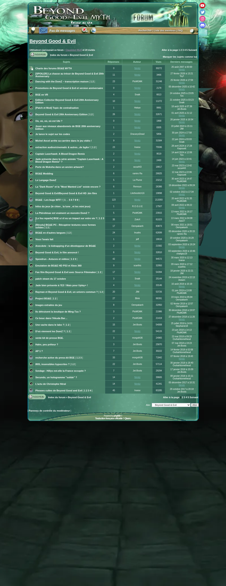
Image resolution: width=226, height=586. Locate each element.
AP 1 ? (39, 351)
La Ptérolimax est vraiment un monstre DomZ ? (62, 213)
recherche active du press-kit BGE (55, 357)
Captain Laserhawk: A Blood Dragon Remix (60, 154)
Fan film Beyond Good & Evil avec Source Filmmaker (65, 272)
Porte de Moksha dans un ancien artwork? (59, 167)
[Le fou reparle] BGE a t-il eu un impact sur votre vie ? (66, 218)
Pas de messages (62, 30)
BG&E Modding (44, 173)
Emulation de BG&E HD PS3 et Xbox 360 (58, 265)
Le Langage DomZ (45, 180)
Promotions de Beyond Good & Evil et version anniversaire (69, 88)
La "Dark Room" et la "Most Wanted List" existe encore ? (68, 186)
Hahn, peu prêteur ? (46, 344)
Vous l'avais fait (44, 239)
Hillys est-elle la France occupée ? (66, 370)
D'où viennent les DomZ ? (50, 331)
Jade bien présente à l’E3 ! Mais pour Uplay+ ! (61, 285)
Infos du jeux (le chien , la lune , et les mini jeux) (62, 206)
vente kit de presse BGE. (49, 338)
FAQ (180, 30)
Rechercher (145, 30)
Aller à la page (170, 50)
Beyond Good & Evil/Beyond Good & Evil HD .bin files (66, 193)
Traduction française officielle (108, 418)
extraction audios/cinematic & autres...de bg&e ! (62, 147)
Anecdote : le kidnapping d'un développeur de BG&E (65, 246)
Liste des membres (165, 30)
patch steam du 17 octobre (50, 278)
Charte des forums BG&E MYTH (53, 68)
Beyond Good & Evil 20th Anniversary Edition (61, 114)
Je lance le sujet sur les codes (52, 134)
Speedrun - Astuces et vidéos (52, 259)
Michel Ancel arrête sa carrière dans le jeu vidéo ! (63, 140)
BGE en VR (41, 94)
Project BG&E (43, 298)
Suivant (192, 50)
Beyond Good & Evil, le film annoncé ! (57, 252)
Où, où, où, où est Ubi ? (48, 121)
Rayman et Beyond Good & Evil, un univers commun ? (66, 292)
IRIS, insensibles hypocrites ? (52, 364)
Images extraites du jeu (48, 305)
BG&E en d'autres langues (50, 232)
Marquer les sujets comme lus (180, 56)
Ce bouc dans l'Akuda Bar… (51, 318)
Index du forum (58, 55)
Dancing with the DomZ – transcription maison (62, 81)
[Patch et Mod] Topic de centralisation (57, 108)
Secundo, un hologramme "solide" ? (56, 377)
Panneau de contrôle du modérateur (49, 410)
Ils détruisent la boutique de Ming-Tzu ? (58, 311)
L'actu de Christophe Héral (50, 384)
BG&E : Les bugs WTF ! (48, 200)
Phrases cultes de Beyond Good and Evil (58, 390)
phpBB (117, 415)
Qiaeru (128, 418)
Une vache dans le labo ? (49, 324)
